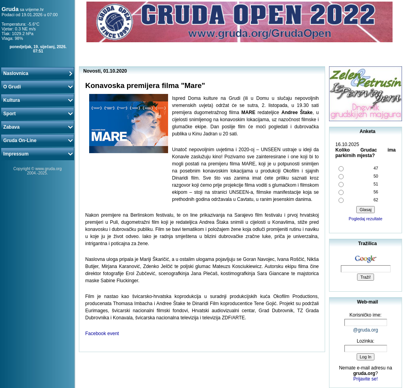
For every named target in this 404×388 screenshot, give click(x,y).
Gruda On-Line (37, 140)
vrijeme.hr (34, 9)
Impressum (37, 154)
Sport (37, 113)
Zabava (37, 127)
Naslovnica (37, 73)
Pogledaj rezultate (365, 218)
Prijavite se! (365, 379)
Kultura (37, 100)
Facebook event (102, 333)
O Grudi (37, 87)
